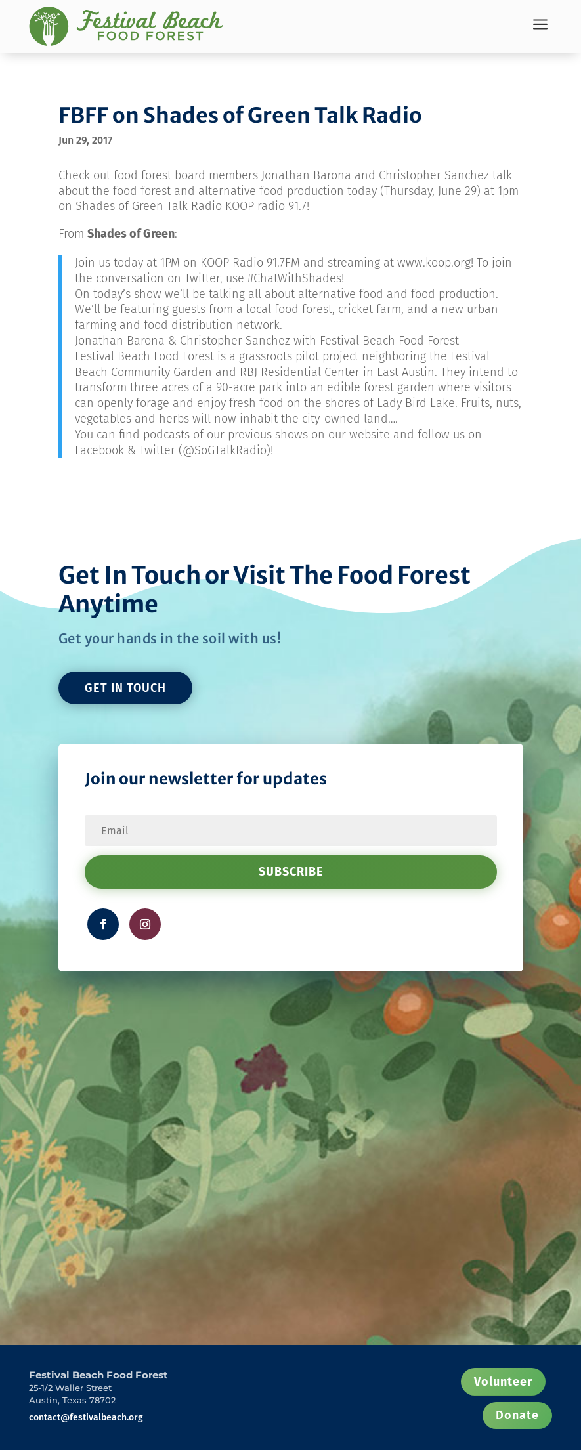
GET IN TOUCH (125, 688)
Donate (517, 1415)
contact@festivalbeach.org (86, 1417)
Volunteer (503, 1382)
